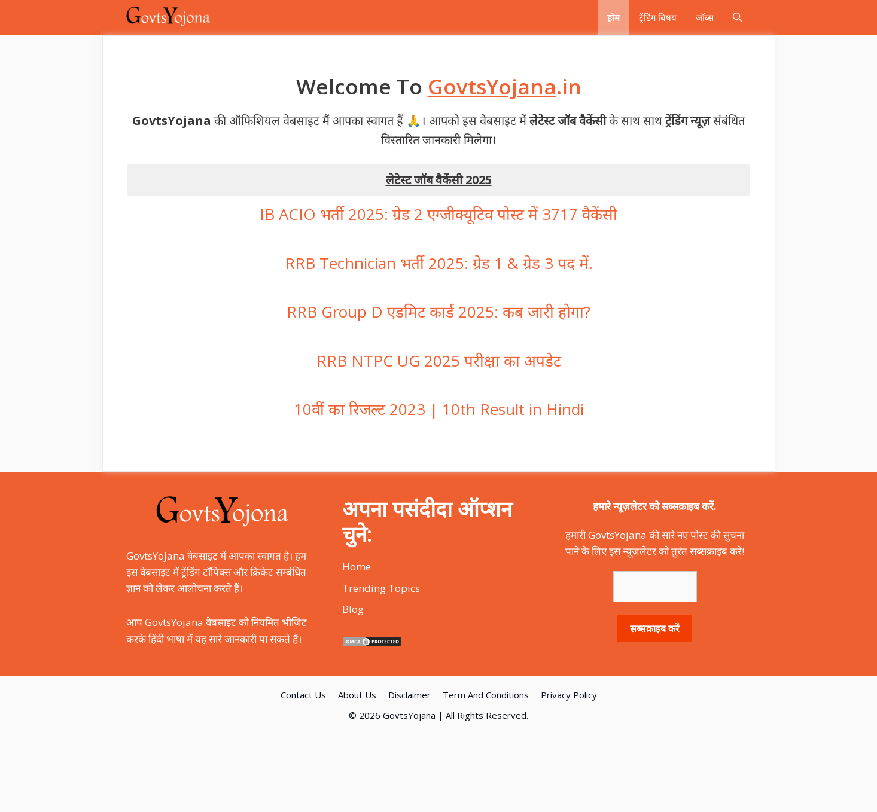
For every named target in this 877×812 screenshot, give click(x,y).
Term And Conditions (486, 695)
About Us (357, 695)
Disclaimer (409, 695)
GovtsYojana (409, 715)
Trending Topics (381, 588)
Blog (353, 609)
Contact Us (303, 695)
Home (356, 566)
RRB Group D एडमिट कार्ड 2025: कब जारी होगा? (438, 311)
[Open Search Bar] (737, 17)
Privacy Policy (569, 695)
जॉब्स (705, 17)
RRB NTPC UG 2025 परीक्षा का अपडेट (438, 360)
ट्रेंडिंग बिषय (658, 17)
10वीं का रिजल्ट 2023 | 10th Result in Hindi (439, 409)
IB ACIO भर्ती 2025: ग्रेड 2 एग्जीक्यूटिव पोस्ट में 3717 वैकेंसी (438, 214)
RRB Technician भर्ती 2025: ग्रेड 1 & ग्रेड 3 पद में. (439, 263)
